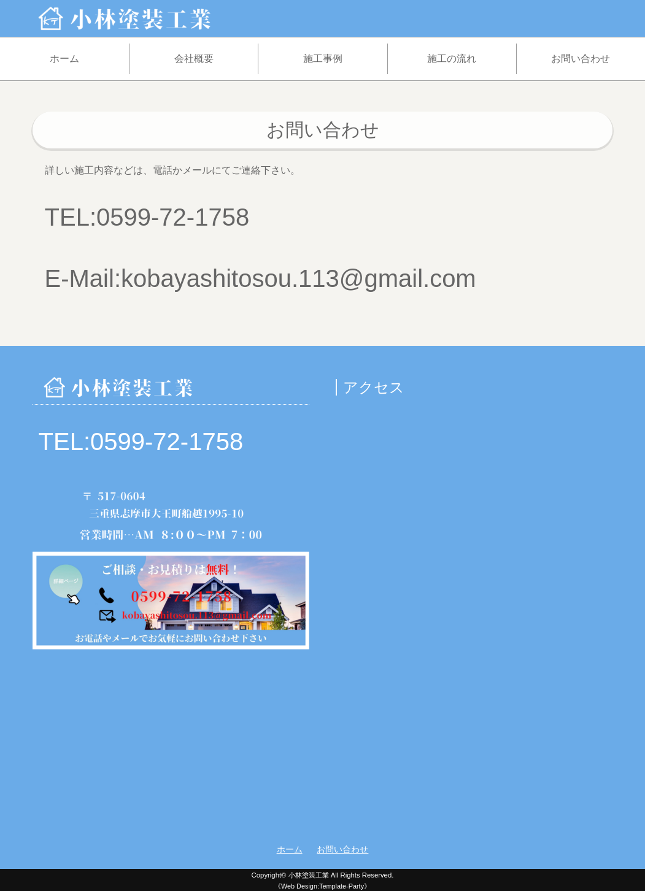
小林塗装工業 (308, 875)
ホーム (64, 58)
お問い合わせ (580, 58)
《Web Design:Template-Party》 (322, 886)
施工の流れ (451, 58)
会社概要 (194, 58)
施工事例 (322, 58)
